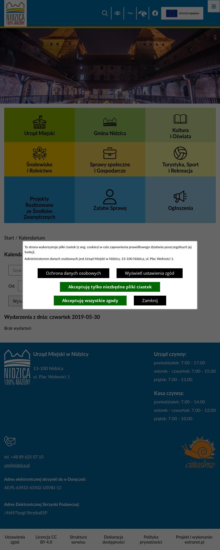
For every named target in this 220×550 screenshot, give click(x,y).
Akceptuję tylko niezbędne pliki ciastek (110, 287)
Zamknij (150, 300)
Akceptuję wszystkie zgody (90, 300)
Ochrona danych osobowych (73, 273)
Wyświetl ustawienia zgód (149, 273)
